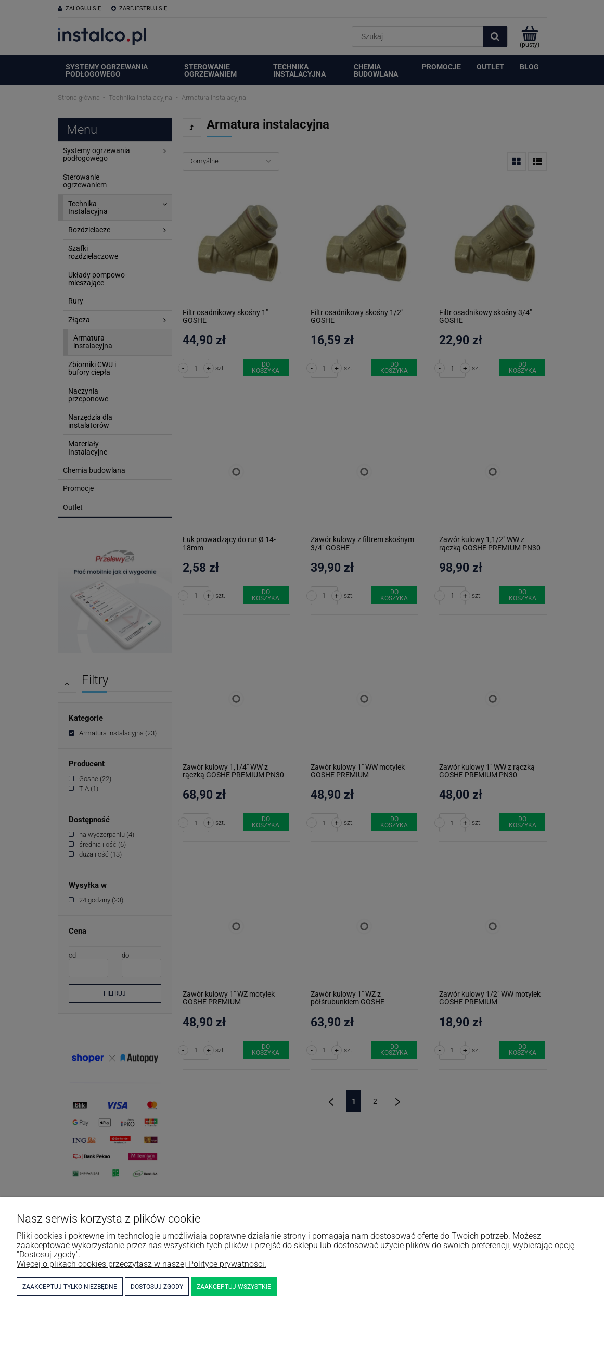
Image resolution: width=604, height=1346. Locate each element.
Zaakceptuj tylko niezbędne (69, 1286)
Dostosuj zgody (157, 1286)
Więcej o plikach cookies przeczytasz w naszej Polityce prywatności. (141, 1264)
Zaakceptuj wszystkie (234, 1286)
